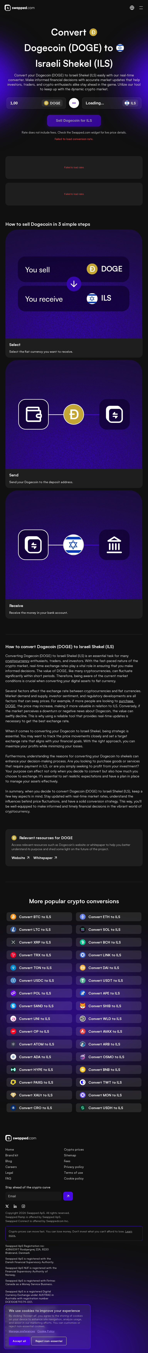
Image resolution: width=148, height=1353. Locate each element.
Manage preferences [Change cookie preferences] (22, 1331)
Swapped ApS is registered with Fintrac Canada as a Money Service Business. (30, 1282)
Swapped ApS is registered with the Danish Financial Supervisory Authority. (29, 1260)
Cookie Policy (46, 1331)
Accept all (19, 1341)
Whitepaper (45, 858)
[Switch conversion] (74, 103)
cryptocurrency (17, 661)
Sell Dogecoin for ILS (74, 121)
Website (21, 858)
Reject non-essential (48, 1341)
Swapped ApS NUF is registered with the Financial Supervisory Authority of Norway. (31, 1271)
